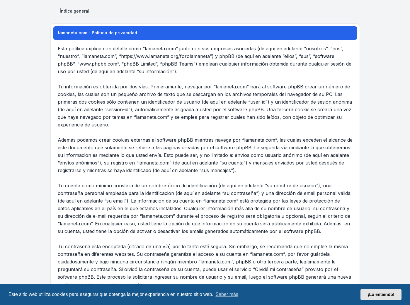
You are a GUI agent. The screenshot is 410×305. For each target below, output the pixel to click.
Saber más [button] (227, 294)
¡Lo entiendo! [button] (381, 294)
